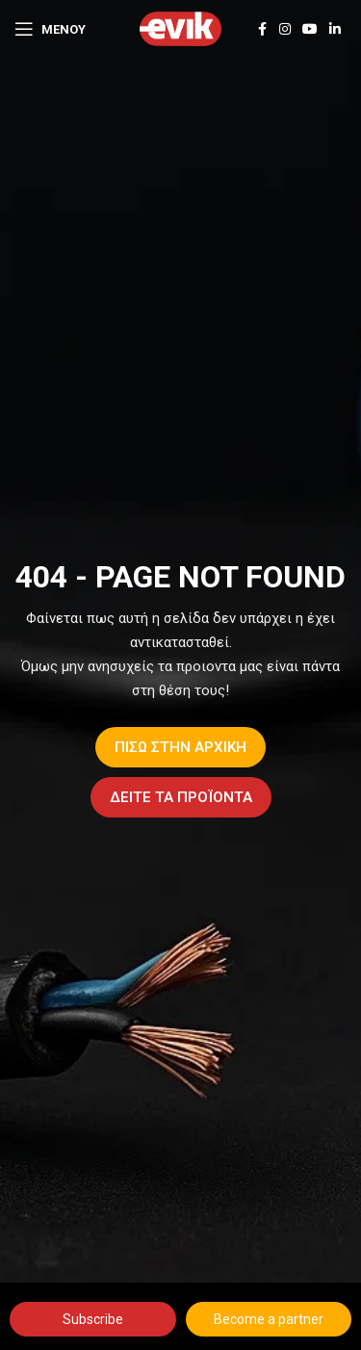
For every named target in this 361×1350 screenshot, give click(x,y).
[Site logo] (180, 28)
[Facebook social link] (261, 29)
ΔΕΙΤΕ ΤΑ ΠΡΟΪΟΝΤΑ (181, 797)
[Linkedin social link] (335, 29)
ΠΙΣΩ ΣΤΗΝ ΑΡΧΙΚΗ (180, 747)
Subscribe (93, 1319)
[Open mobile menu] (50, 29)
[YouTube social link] (310, 29)
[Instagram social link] (285, 29)
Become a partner (268, 1319)
